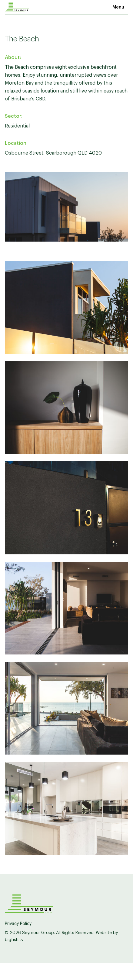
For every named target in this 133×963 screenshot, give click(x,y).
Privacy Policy (18, 924)
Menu (118, 7)
